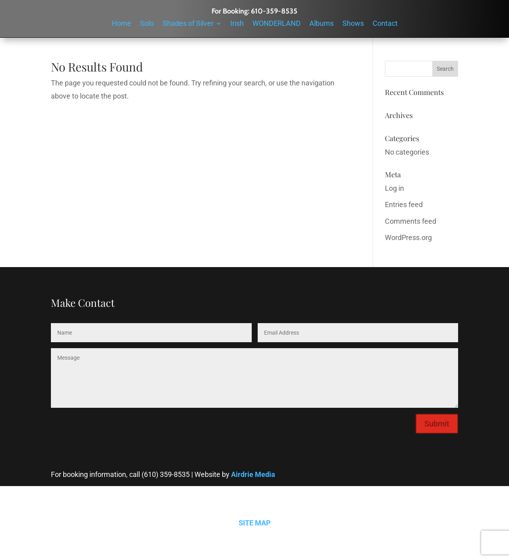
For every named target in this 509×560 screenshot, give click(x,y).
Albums (321, 24)
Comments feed (410, 221)
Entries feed (404, 204)
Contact (385, 24)
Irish (237, 24)
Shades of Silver (188, 24)
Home (121, 24)
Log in (394, 188)
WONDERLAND (277, 24)
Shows (353, 24)
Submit (436, 423)
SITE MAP (255, 523)
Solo (147, 24)
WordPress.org (408, 237)
